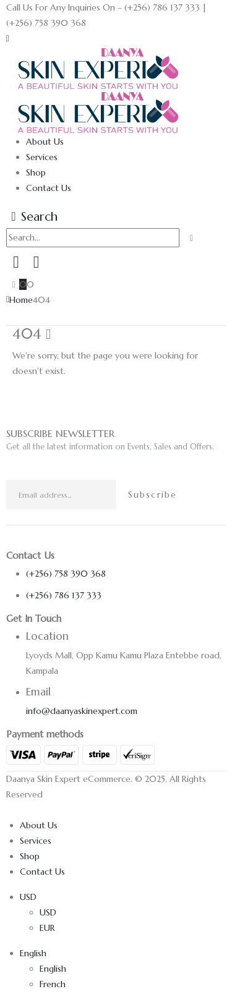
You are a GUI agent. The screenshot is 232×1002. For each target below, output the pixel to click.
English (33, 953)
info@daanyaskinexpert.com (81, 710)
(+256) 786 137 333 (63, 595)
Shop (36, 172)
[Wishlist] (36, 262)
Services (42, 157)
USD (28, 896)
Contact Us (48, 187)
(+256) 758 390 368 (66, 573)
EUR (47, 927)
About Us (45, 141)
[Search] (191, 238)
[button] (7, 38)
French (53, 984)
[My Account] (16, 262)
